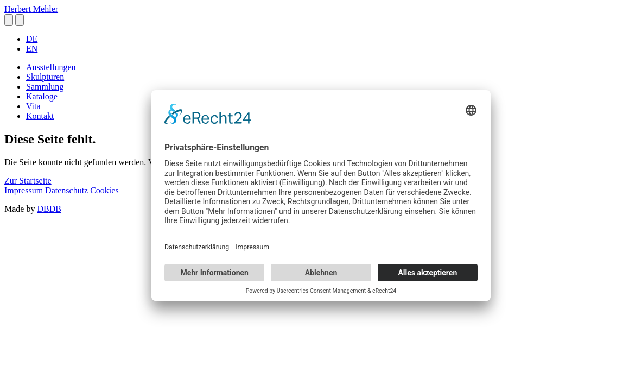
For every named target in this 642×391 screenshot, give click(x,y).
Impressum (23, 190)
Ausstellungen (51, 67)
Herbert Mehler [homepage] (31, 9)
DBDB (49, 208)
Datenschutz (66, 190)
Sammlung (44, 86)
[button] (8, 20)
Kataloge (42, 96)
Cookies (104, 190)
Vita (33, 106)
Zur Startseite (28, 180)
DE (31, 38)
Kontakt (40, 116)
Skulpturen (45, 76)
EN (31, 48)
